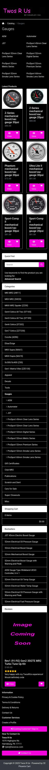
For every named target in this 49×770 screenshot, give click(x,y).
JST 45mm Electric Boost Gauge (20, 535)
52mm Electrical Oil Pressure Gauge (21, 541)
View (9, 134)
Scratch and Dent (13, 482)
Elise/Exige (10, 343)
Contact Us (7, 713)
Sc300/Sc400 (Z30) (14, 362)
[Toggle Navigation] (5, 3)
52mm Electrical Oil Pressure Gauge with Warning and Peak (23, 594)
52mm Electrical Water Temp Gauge (21, 586)
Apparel (8, 375)
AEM (4, 36)
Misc (7, 501)
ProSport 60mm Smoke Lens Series (23, 457)
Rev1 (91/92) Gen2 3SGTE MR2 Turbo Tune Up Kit (23, 662)
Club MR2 (9, 470)
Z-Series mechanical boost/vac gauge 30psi (12, 117)
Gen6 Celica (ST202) (14, 324)
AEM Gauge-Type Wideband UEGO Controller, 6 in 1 (20, 571)
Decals (8, 381)
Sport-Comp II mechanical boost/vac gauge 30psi (12, 224)
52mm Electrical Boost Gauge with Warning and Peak (21, 562)
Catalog (11, 23)
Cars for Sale (11, 489)
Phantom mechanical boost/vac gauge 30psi (12, 170)
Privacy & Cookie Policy (13, 697)
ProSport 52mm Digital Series (20, 432)
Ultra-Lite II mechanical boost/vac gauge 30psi (36, 170)
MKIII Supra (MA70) (14, 356)
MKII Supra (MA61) (13, 350)
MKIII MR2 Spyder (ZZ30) (16, 305)
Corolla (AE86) (11, 337)
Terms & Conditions (11, 702)
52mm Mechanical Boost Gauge (19, 554)
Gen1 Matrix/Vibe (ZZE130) (17, 369)
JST (4, 43)
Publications (10, 476)
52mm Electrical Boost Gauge (18, 548)
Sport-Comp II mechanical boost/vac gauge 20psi (36, 224)
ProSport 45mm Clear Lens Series (22, 419)
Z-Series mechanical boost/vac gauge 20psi (36, 112)
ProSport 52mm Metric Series (20, 438)
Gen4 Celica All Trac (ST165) (18, 312)
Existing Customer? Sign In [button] (24, 729)
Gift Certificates (12, 463)
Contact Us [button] (24, 753)
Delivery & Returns (10, 707)
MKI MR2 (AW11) (13, 293)
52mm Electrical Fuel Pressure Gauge (22, 601)
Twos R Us (25, 763)
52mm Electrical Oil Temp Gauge (20, 579)
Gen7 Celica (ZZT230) (15, 331)
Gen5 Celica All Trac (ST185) (18, 318)
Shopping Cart (11, 509)
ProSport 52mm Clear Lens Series (22, 425)
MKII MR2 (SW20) (13, 299)
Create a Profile (9, 722)
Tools (7, 387)
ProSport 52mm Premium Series (22, 444)
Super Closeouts (12, 495)
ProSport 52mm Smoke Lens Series (23, 451)
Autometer (31, 36)
